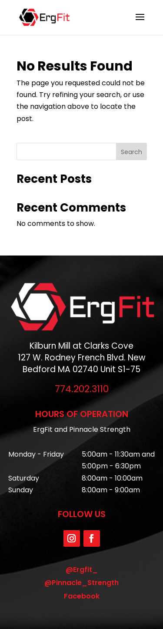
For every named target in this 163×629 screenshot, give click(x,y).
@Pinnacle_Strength (81, 583)
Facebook (82, 596)
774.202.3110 (82, 389)
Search (131, 152)
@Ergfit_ (82, 570)
